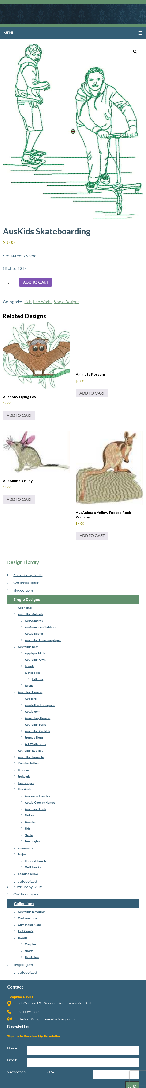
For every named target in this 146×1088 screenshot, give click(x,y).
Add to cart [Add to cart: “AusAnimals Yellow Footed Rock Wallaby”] (92, 536)
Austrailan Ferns (35, 725)
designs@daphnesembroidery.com (47, 1019)
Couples (30, 822)
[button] (73, 33)
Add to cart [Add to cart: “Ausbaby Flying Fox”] (19, 415)
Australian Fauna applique (43, 640)
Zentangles (32, 842)
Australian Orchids (37, 731)
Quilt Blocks (33, 868)
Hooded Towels (35, 861)
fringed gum (23, 590)
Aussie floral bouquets (40, 705)
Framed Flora (34, 738)
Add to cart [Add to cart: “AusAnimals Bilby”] (19, 499)
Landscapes (26, 783)
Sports (29, 951)
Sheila (29, 835)
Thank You (32, 957)
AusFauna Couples (37, 796)
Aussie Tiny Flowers (37, 718)
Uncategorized (25, 882)
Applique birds (35, 653)
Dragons (23, 770)
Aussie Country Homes (40, 803)
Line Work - (42, 302)
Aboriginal (25, 608)
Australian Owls (35, 660)
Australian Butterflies (31, 912)
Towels (22, 938)
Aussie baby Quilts (27, 575)
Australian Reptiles (30, 751)
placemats (25, 848)
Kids (27, 302)
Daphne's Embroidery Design (73, 14)
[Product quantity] (10, 285)
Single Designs (66, 302)
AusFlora (31, 699)
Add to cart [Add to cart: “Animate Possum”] (92, 393)
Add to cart (35, 282)
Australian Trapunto (31, 757)
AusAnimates (34, 621)
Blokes (29, 816)
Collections (24, 904)
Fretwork (24, 777)
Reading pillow (28, 874)
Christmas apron (26, 583)
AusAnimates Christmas (40, 627)
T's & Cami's (25, 931)
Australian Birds (28, 647)
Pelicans (37, 679)
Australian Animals (30, 614)
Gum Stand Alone (30, 925)
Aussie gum (32, 712)
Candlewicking (28, 764)
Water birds (32, 673)
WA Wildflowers (35, 744)
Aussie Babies (34, 634)
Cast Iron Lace (27, 919)
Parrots (29, 666)
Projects (23, 855)
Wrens (29, 686)
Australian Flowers (30, 692)
